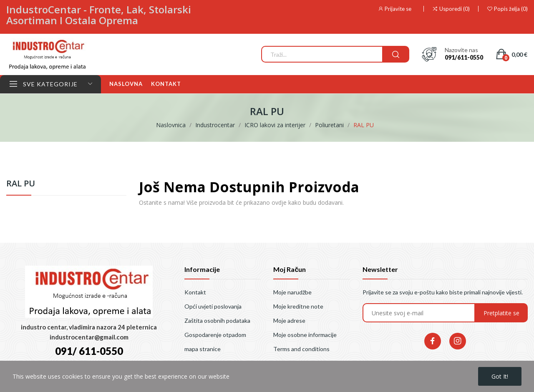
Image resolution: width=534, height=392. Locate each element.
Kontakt (195, 292)
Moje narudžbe (292, 292)
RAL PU (20, 184)
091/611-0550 (464, 57)
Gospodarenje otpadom (215, 334)
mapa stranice (202, 348)
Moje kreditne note (298, 306)
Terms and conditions (301, 348)
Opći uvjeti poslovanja (213, 306)
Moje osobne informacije (305, 334)
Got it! (499, 376)
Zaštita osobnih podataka (217, 320)
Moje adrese (289, 320)
